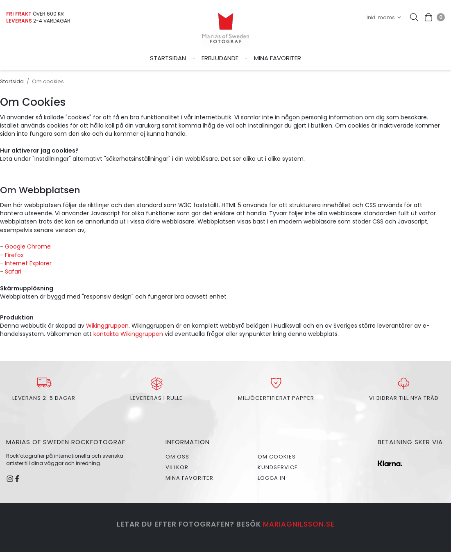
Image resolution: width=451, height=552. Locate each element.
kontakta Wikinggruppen (129, 334)
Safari (13, 271)
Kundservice (278, 467)
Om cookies (277, 457)
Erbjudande (220, 58)
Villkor (176, 467)
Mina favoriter (277, 58)
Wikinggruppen (107, 326)
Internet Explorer (28, 263)
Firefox (14, 255)
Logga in (272, 478)
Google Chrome (28, 246)
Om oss (177, 457)
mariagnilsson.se (299, 524)
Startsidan (168, 58)
